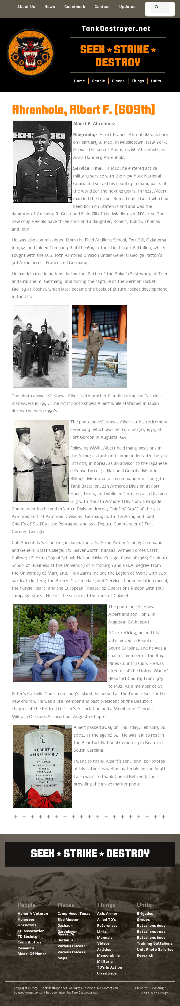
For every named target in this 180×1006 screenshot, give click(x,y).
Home (79, 81)
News (50, 6)
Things (138, 81)
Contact (102, 6)
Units (156, 81)
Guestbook (74, 6)
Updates (127, 6)
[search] (154, 8)
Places (118, 81)
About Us (26, 6)
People (98, 81)
